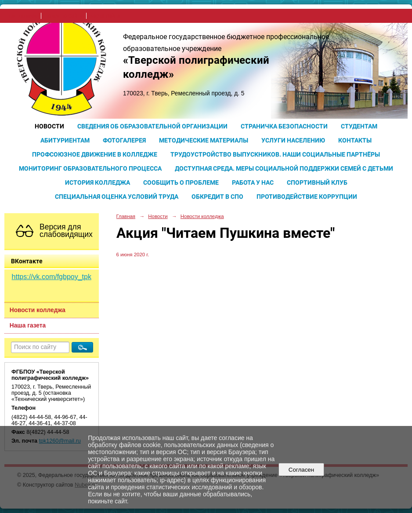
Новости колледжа (37, 310)
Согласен (301, 469)
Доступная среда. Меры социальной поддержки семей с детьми (284, 168)
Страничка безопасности (284, 126)
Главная (126, 216)
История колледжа (97, 182)
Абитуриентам (65, 140)
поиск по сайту (64, 16)
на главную (23, 16)
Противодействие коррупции (307, 196)
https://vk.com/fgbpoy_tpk (51, 276)
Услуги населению (293, 140)
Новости (49, 126)
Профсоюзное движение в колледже (94, 154)
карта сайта (105, 16)
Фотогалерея (124, 140)
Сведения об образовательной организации (152, 126)
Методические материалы (203, 140)
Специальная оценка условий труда (116, 196)
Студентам (359, 126)
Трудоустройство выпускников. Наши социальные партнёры (275, 154)
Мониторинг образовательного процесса (90, 168)
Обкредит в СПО (217, 196)
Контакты (355, 140)
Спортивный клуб (317, 182)
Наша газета (28, 325)
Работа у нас (253, 182)
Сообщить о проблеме (181, 182)
